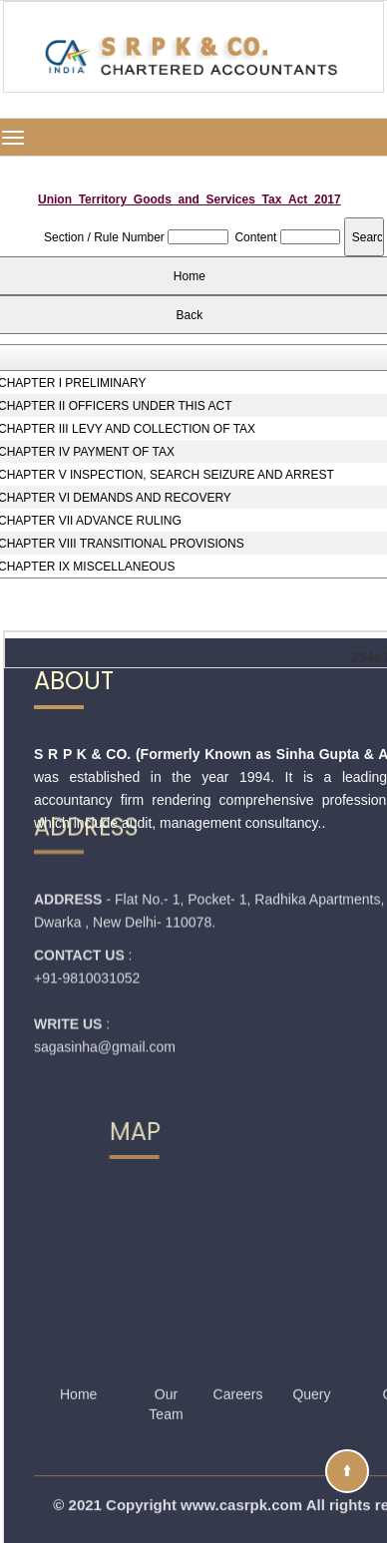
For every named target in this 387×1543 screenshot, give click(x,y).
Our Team (166, 1369)
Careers (238, 1359)
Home (78, 1359)
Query (311, 1359)
